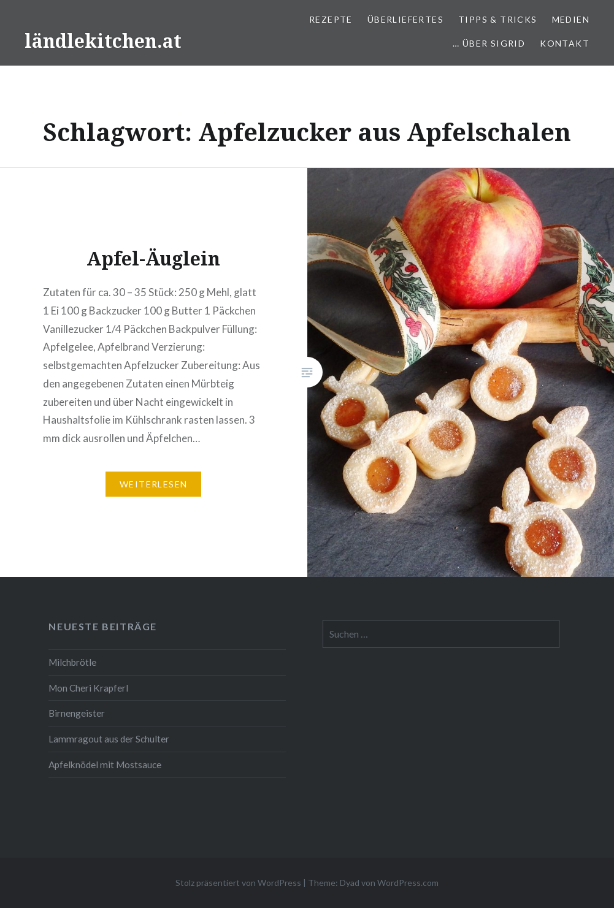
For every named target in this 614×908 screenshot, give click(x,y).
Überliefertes (405, 19)
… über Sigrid (489, 43)
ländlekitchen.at (103, 40)
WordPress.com (408, 882)
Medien (570, 19)
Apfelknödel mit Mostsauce (104, 764)
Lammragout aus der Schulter (108, 738)
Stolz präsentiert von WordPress (238, 882)
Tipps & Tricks (497, 19)
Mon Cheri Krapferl (88, 687)
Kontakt (564, 43)
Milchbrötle (72, 662)
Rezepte (331, 19)
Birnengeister (76, 713)
